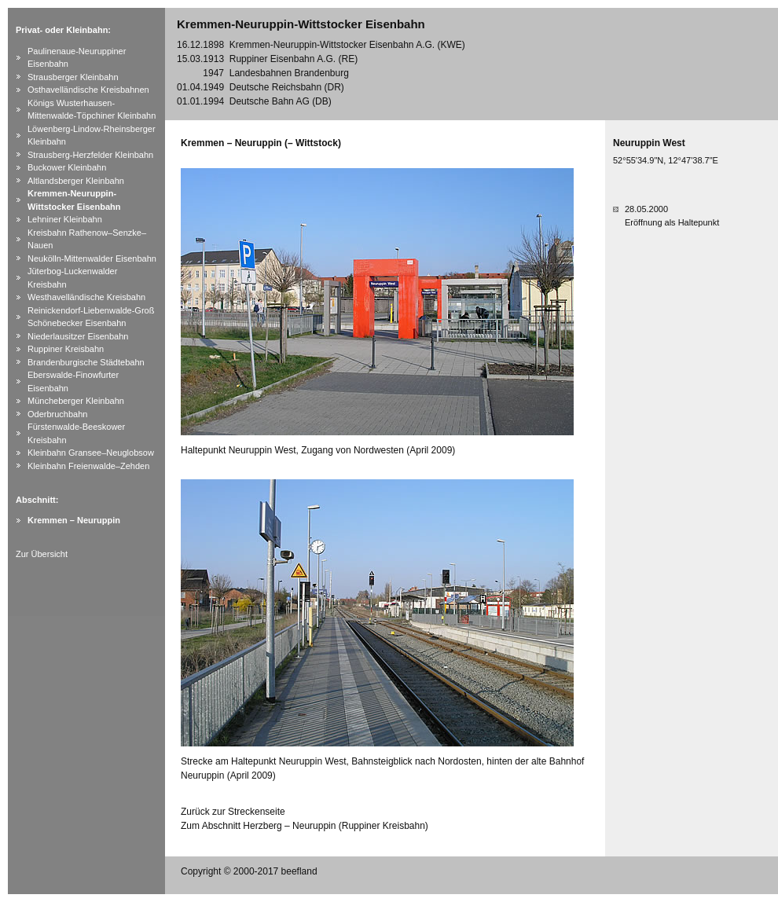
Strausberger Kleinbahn (73, 77)
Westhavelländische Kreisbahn (86, 297)
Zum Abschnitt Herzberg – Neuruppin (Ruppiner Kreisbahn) (304, 825)
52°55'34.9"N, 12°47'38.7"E (665, 160)
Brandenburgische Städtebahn (86, 362)
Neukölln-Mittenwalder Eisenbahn (92, 258)
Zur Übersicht (42, 554)
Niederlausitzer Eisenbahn (78, 336)
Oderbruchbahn (57, 414)
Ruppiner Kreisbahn (66, 349)
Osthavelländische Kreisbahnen (88, 89)
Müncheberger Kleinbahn (76, 400)
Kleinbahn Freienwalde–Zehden (88, 466)
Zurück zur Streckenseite (233, 811)
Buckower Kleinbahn (67, 167)
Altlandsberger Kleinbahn (76, 180)
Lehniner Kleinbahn (65, 219)
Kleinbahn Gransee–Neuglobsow (91, 452)
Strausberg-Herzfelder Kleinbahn (90, 155)
